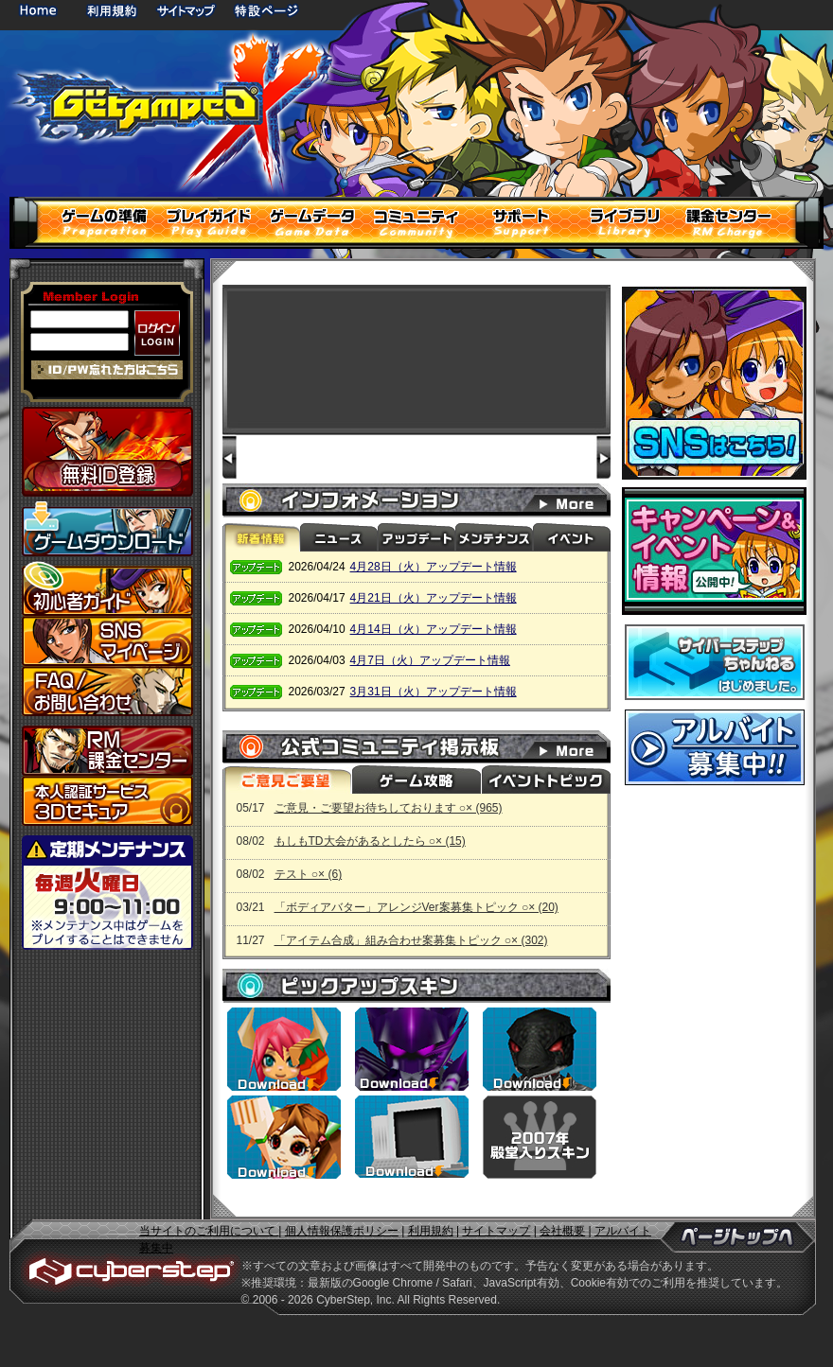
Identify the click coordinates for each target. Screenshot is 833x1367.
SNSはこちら (714, 383)
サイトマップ (186, 10)
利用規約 (114, 10)
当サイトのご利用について (208, 1230)
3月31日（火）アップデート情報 (433, 691)
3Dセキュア (107, 801)
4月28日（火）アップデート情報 (433, 566)
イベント (572, 537)
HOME (42, 10)
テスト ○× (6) (309, 874)
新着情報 (261, 537)
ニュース (339, 537)
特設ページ (267, 10)
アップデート (416, 537)
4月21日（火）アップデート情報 (433, 598)
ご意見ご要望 (286, 779)
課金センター (107, 751)
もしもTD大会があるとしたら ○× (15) (370, 841)
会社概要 (562, 1230)
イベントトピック (544, 779)
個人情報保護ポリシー (342, 1230)
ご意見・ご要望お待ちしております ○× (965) (389, 808)
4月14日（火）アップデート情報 (433, 629)
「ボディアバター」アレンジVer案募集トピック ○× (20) (416, 907)
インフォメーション (577, 500)
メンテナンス (494, 537)
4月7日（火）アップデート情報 (430, 660)
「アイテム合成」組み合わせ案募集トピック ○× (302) (411, 940)
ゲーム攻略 (415, 779)
